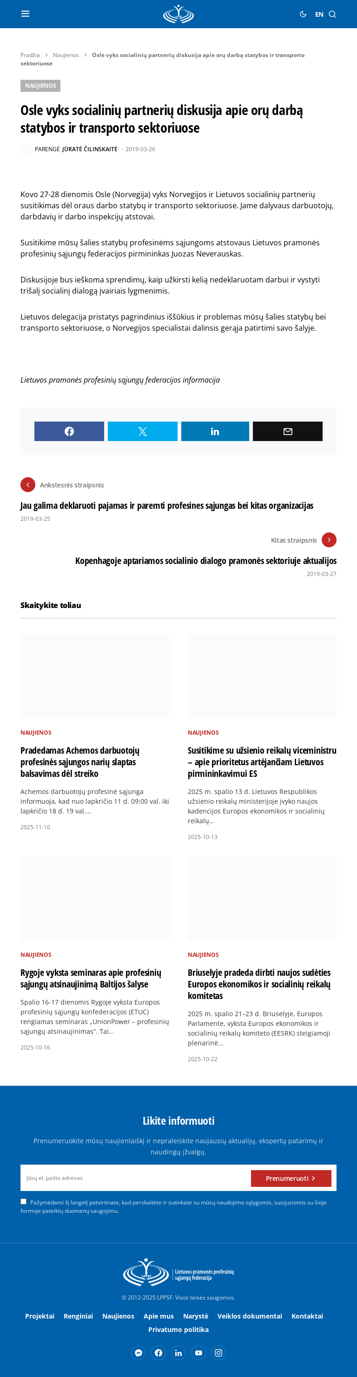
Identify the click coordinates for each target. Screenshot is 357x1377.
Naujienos (66, 55)
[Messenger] (138, 1353)
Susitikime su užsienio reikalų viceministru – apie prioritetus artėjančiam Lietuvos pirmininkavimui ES (262, 762)
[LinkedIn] (178, 1353)
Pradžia (30, 55)
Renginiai (78, 1316)
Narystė (195, 1316)
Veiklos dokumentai (250, 1316)
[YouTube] (198, 1353)
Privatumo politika (178, 1329)
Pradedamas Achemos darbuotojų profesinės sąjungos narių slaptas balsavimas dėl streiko (79, 762)
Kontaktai (307, 1316)
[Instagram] (218, 1353)
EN (319, 14)
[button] (25, 13)
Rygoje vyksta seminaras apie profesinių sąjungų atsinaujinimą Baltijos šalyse (90, 978)
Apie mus (159, 1316)
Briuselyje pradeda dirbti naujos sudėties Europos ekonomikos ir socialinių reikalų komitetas (259, 984)
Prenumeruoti (287, 1177)
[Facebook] (158, 1353)
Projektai (39, 1316)
